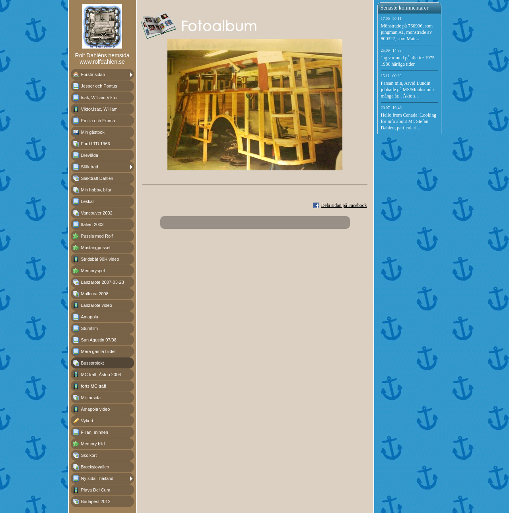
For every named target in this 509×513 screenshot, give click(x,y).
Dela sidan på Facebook (344, 205)
